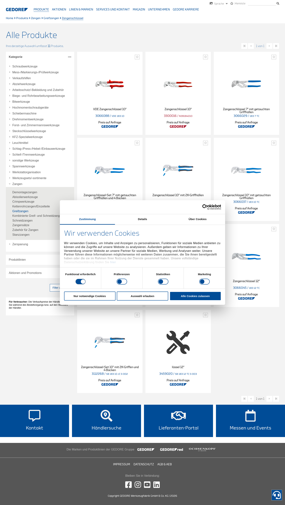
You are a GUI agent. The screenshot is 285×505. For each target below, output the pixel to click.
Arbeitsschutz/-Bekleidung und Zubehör (38, 90)
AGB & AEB (164, 464)
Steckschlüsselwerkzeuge (29, 131)
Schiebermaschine (24, 113)
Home (9, 18)
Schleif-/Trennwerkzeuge (28, 154)
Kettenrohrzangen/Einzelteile (31, 206)
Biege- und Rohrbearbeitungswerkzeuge (38, 95)
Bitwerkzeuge (21, 101)
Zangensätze (20, 225)
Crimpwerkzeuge (23, 201)
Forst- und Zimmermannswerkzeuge (35, 125)
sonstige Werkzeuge (25, 160)
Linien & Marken (81, 9)
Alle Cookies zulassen (195, 296)
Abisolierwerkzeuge (25, 197)
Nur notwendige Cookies (90, 296)
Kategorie (15, 56)
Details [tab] (142, 218)
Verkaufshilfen (21, 78)
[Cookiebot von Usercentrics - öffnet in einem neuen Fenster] (205, 207)
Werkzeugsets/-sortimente (29, 178)
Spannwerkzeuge (23, 166)
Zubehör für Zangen (25, 229)
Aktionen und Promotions (25, 272)
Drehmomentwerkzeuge (28, 119)
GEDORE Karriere (186, 9)
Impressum (121, 464)
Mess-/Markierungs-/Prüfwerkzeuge (35, 72)
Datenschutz (144, 464)
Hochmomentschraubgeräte (30, 107)
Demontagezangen (24, 192)
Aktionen (59, 9)
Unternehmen (159, 9)
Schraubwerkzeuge (24, 66)
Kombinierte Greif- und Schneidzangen (37, 215)
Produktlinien (17, 259)
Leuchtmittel (20, 142)
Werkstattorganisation (26, 172)
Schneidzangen (22, 220)
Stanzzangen (20, 234)
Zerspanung (20, 244)
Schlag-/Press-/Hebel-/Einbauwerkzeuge (38, 148)
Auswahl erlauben (142, 296)
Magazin (139, 9)
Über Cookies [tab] (198, 218)
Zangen (36, 18)
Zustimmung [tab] (87, 218)
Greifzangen (51, 18)
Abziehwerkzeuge (23, 84)
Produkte (41, 9)
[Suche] (262, 4)
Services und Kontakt (113, 9)
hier (113, 262)
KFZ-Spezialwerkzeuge (27, 137)
